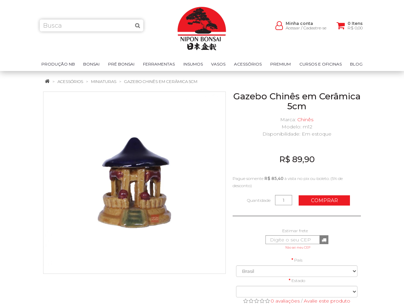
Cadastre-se (314, 30)
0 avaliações (285, 301)
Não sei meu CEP (297, 247)
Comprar (324, 200)
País (298, 260)
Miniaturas (103, 81)
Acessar (293, 30)
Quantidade (259, 200)
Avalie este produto (327, 301)
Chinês (305, 119)
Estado (298, 280)
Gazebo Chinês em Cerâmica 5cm (160, 81)
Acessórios (70, 81)
